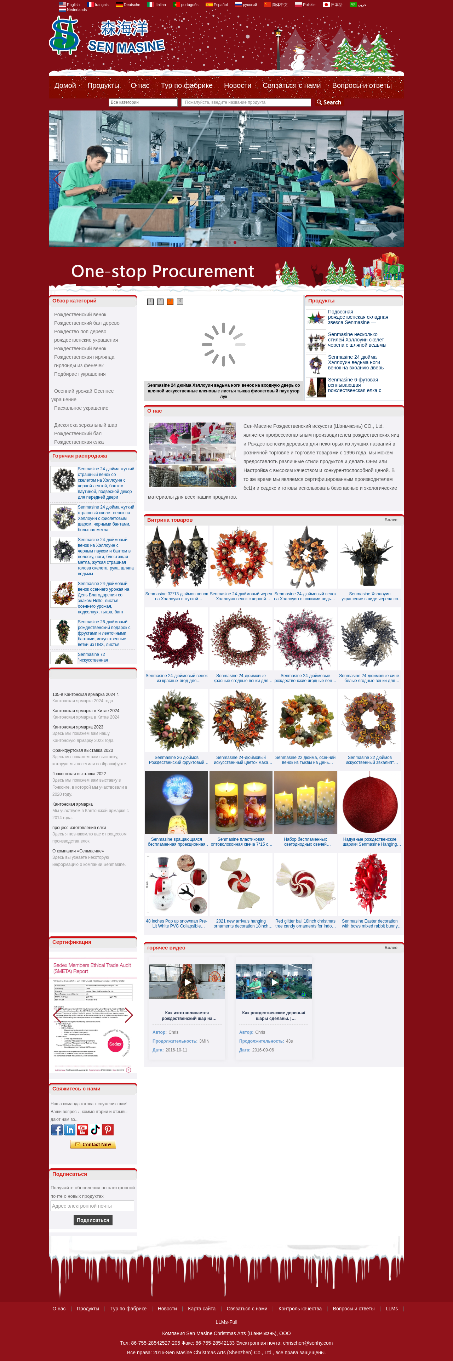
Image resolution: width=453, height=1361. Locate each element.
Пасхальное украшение (81, 408)
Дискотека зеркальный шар (85, 425)
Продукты (103, 85)
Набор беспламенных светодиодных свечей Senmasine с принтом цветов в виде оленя (305, 842)
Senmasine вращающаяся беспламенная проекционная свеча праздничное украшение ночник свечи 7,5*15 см (177, 842)
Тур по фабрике (187, 85)
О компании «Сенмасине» (78, 851)
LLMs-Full (226, 1322)
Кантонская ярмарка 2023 (77, 727)
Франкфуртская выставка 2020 (82, 750)
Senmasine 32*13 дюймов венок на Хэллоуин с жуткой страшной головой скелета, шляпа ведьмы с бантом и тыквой (176, 596)
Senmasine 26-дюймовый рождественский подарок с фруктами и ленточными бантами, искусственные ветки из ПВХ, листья (104, 637)
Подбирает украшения (80, 374)
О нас (140, 85)
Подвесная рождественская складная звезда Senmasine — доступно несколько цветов (358, 322)
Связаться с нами (292, 85)
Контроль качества (300, 1308)
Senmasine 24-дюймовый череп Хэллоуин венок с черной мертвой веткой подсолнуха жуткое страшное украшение (241, 596)
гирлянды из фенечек (79, 365)
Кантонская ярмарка (72, 804)
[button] (218, 242)
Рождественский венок (80, 314)
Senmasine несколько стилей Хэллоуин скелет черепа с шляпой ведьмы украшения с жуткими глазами (357, 344)
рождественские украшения (86, 340)
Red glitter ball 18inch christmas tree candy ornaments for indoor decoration (305, 924)
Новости (237, 85)
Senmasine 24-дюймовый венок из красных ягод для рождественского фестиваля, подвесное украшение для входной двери (177, 678)
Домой (65, 85)
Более (391, 519)
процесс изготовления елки (79, 827)
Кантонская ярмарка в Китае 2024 (85, 710)
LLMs (392, 1308)
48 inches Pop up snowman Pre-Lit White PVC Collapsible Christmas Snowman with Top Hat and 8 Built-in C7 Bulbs (176, 924)
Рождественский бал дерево (87, 323)
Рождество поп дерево (80, 331)
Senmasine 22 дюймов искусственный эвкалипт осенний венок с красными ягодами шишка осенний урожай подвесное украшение (370, 760)
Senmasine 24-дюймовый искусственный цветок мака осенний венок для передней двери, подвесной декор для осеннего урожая (240, 760)
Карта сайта (202, 1308)
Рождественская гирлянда (84, 357)
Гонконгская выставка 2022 (79, 773)
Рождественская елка (79, 442)
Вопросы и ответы (362, 85)
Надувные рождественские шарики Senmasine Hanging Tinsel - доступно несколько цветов (370, 842)
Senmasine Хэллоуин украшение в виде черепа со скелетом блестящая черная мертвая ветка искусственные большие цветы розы (369, 596)
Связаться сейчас (93, 1144)
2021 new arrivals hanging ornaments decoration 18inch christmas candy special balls (240, 924)
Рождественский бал (78, 433)
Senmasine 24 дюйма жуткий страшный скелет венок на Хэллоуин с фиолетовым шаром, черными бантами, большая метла (106, 522)
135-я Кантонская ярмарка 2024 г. (85, 694)
